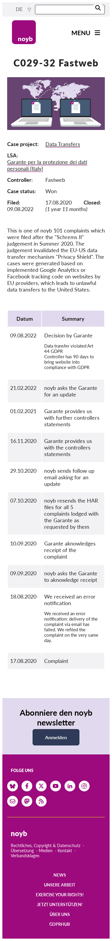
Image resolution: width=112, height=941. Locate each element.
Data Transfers (62, 144)
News (59, 875)
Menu (80, 33)
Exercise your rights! (60, 894)
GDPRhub (59, 924)
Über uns (60, 914)
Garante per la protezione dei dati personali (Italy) (47, 165)
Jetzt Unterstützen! (59, 904)
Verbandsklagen (25, 855)
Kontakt (65, 850)
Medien (46, 850)
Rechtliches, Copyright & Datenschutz (45, 845)
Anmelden (56, 737)
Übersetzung (22, 850)
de (20, 9)
